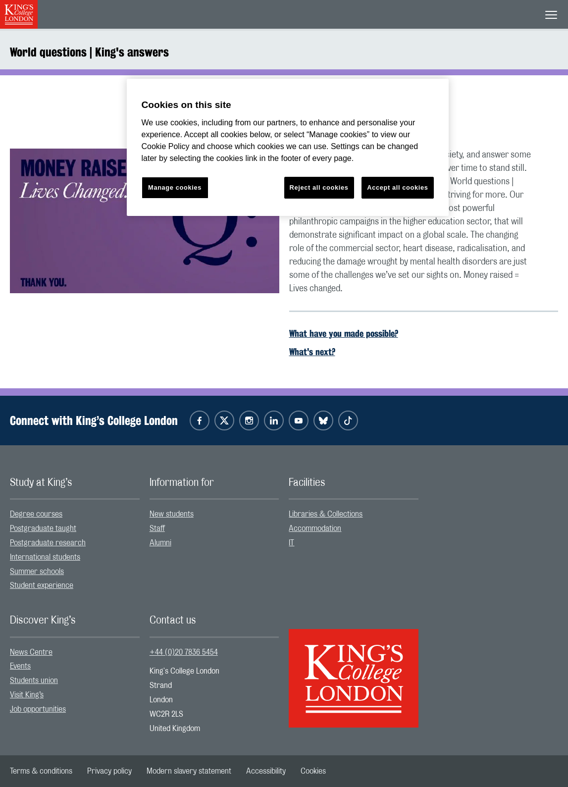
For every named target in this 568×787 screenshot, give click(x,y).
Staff (157, 528)
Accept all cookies (397, 187)
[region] (288, 147)
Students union (34, 680)
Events (20, 666)
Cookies (313, 771)
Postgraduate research (48, 543)
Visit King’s (27, 695)
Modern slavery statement (189, 771)
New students (172, 514)
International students (45, 557)
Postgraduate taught (43, 528)
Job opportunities (38, 709)
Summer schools (37, 572)
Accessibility (266, 771)
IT (291, 543)
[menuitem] (75, 514)
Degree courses (36, 514)
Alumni (160, 543)
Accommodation (315, 528)
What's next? (312, 351)
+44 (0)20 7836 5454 (184, 652)
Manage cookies (175, 187)
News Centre (31, 652)
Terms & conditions (41, 771)
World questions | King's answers (89, 52)
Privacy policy (109, 771)
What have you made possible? (343, 333)
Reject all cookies (319, 187)
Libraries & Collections (325, 514)
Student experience (41, 585)
